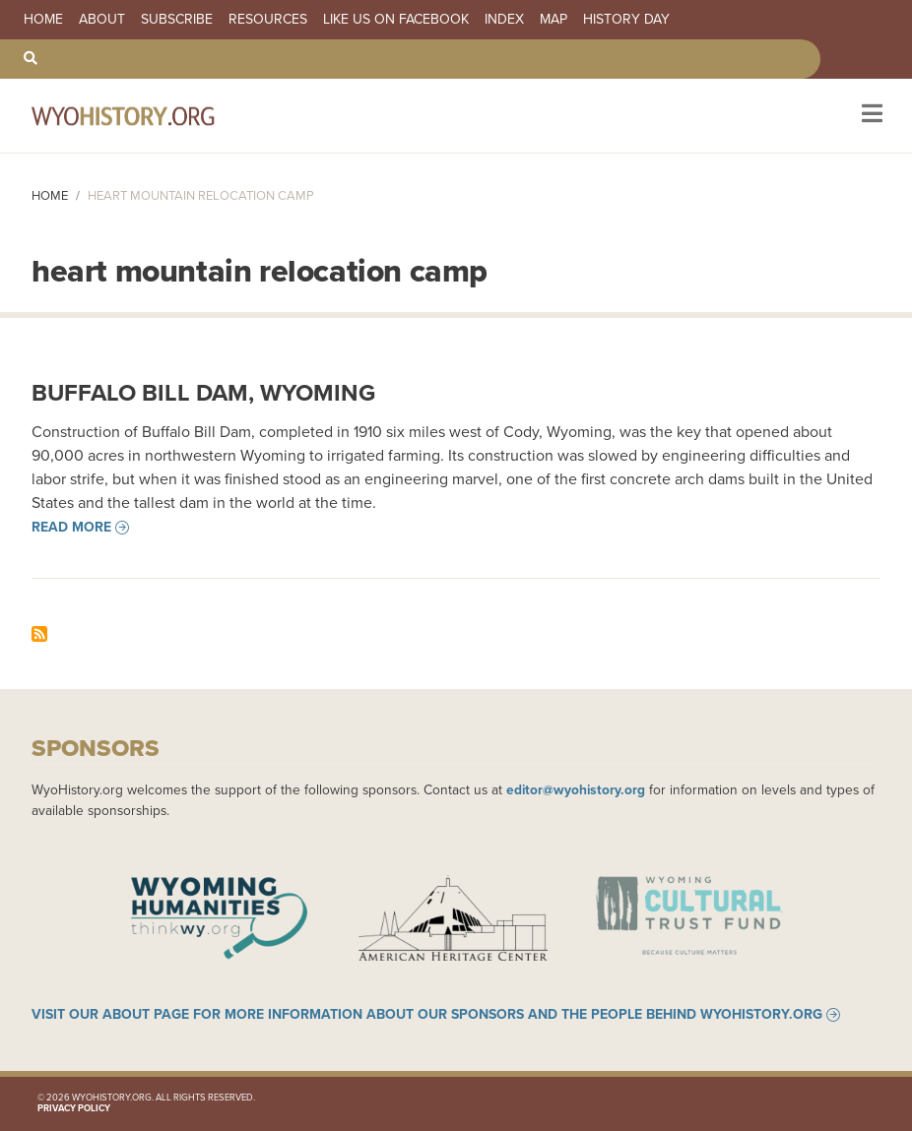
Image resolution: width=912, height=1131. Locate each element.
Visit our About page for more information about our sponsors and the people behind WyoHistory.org (427, 1015)
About (102, 20)
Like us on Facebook (396, 20)
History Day (626, 20)
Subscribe (177, 20)
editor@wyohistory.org (575, 789)
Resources (267, 20)
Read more (71, 527)
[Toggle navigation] (870, 115)
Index (504, 20)
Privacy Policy (73, 1108)
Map (553, 20)
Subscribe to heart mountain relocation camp (39, 634)
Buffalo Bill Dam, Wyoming (203, 392)
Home (43, 20)
